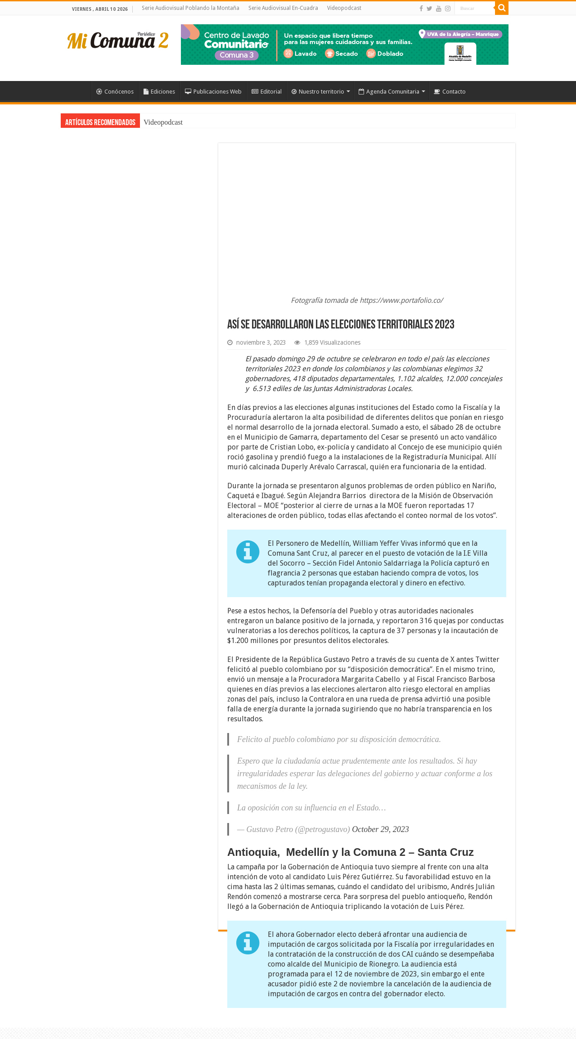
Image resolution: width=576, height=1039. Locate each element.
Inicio (79, 90)
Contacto (450, 91)
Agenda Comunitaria (389, 91)
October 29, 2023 (380, 829)
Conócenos (115, 91)
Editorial (267, 91)
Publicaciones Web (213, 91)
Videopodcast (344, 8)
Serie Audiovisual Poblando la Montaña (190, 8)
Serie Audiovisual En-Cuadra (283, 8)
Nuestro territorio (318, 91)
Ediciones (159, 91)
